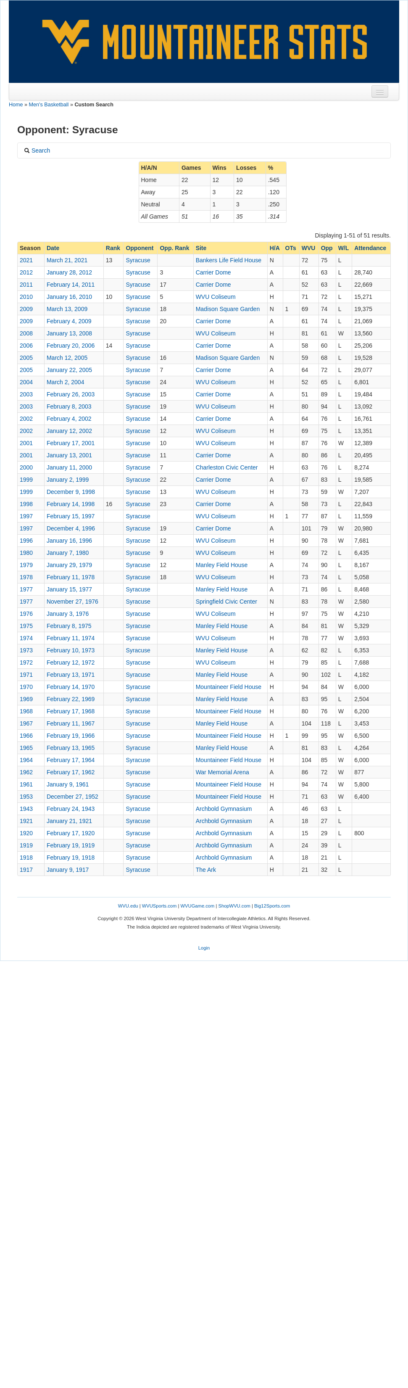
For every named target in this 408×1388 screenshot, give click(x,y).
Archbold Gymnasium (224, 808)
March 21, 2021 (67, 260)
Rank (113, 248)
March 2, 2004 (65, 382)
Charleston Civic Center (227, 467)
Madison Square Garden (228, 309)
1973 (26, 650)
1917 (26, 869)
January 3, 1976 (68, 613)
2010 (26, 296)
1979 (26, 565)
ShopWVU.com (234, 905)
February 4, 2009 (69, 321)
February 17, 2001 (71, 443)
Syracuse (138, 260)
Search (37, 150)
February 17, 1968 (71, 711)
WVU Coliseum (216, 296)
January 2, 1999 (68, 479)
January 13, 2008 (69, 333)
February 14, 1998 (71, 504)
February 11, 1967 (71, 723)
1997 (26, 516)
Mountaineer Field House (228, 686)
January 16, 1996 (69, 540)
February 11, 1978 (71, 577)
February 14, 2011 (71, 284)
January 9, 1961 (68, 784)
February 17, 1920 (71, 833)
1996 (26, 540)
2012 (26, 272)
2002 (26, 418)
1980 (26, 552)
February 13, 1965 (71, 747)
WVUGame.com (198, 905)
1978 (26, 577)
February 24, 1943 (71, 808)
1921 (26, 821)
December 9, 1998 (71, 491)
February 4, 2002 (69, 418)
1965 (26, 747)
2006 (26, 345)
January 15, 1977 (69, 589)
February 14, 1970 (71, 686)
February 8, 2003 (69, 406)
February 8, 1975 (69, 626)
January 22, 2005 (69, 370)
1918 (26, 857)
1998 (26, 504)
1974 (26, 638)
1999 (26, 479)
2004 (26, 382)
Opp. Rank (174, 248)
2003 (26, 394)
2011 (26, 284)
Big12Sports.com (272, 905)
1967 (26, 723)
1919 (26, 845)
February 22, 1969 (71, 699)
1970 (26, 686)
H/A (275, 248)
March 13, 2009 (67, 309)
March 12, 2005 (67, 357)
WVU (309, 248)
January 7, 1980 (68, 552)
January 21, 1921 (69, 821)
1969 (26, 699)
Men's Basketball (49, 105)
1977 (26, 589)
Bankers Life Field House (228, 260)
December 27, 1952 (72, 796)
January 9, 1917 (68, 869)
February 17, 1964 (71, 760)
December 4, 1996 (71, 528)
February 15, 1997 (71, 516)
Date (53, 248)
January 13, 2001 (69, 455)
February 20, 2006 (71, 345)
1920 (26, 833)
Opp (327, 248)
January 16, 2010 (69, 296)
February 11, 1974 (71, 638)
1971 (26, 674)
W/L (343, 248)
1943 (26, 808)
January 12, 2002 (69, 430)
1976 (26, 613)
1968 (26, 711)
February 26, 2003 (71, 394)
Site (201, 248)
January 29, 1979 (69, 565)
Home (16, 105)
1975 (26, 626)
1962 (26, 772)
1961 (26, 784)
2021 (26, 260)
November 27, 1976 (72, 601)
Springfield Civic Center (226, 601)
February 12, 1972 (71, 662)
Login (204, 947)
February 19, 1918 (71, 857)
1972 (26, 662)
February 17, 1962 (71, 772)
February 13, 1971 (71, 674)
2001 (26, 443)
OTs (290, 248)
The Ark (206, 869)
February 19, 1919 (71, 845)
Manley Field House (222, 565)
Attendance (370, 248)
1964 (26, 760)
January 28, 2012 (69, 272)
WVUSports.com (159, 905)
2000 (26, 467)
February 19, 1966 (71, 735)
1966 (26, 735)
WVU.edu (128, 905)
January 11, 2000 (69, 467)
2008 (26, 333)
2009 (26, 309)
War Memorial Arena (222, 772)
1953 (26, 796)
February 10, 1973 (71, 650)
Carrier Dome (213, 272)
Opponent (139, 248)
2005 (26, 357)
